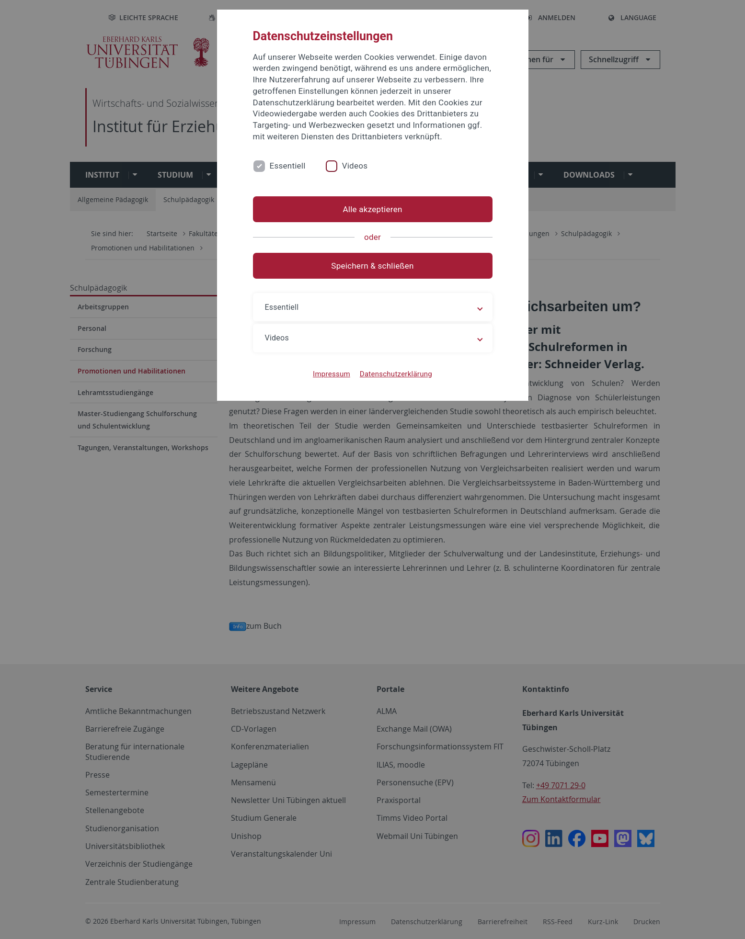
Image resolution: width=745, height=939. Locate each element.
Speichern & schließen (372, 266)
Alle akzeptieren (372, 209)
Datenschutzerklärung (396, 374)
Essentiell (288, 165)
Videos (355, 165)
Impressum (331, 374)
